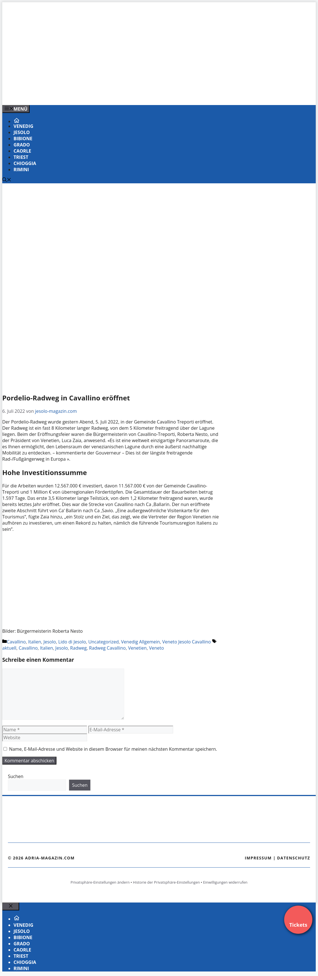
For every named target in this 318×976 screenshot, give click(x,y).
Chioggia (25, 163)
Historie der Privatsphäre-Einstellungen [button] (166, 882)
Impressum (258, 858)
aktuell (9, 648)
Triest (21, 157)
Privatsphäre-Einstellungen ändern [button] (100, 882)
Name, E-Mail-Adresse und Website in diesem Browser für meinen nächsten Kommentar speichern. (113, 749)
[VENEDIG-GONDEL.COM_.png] (116, 95)
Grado (22, 145)
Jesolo (22, 132)
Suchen (15, 776)
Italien (34, 642)
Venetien (137, 648)
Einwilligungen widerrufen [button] (225, 882)
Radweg (78, 648)
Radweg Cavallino (107, 648)
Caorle (22, 151)
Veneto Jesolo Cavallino (186, 642)
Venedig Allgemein (140, 642)
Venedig (23, 126)
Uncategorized (103, 642)
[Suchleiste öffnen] (6, 180)
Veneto (156, 648)
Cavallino (16, 642)
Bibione (23, 138)
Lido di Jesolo (72, 642)
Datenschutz (293, 858)
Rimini (21, 169)
